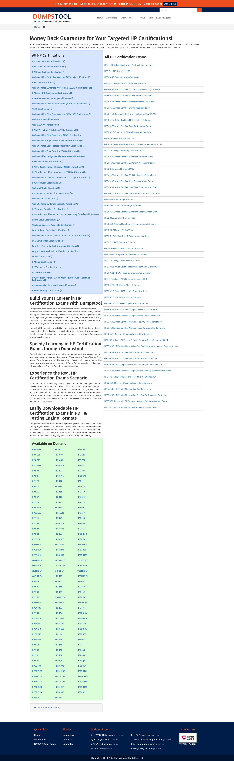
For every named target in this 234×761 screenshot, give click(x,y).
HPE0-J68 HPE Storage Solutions (119, 199)
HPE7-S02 (59, 639)
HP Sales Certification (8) (44, 262)
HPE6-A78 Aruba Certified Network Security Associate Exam (132, 193)
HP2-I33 (81, 497)
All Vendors (111, 17)
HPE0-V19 (81, 476)
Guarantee (68, 743)
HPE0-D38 (82, 534)
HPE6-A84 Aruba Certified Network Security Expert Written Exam (134, 328)
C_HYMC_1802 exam (102, 734)
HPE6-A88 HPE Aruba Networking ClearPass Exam (127, 389)
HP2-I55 (35, 534)
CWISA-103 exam (100, 743)
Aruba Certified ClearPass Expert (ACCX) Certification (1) (58, 135)
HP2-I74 (58, 613)
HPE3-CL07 (37, 681)
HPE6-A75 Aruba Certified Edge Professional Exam (127, 126)
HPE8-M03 (82, 555)
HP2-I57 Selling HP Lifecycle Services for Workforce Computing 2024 (136, 340)
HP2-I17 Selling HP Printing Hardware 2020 (124, 150)
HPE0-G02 (36, 539)
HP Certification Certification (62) (47, 161)
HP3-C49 (59, 455)
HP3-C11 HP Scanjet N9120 (117, 71)
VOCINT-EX (37, 576)
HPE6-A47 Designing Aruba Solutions (121, 77)
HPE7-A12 (59, 697)
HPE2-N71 (36, 602)
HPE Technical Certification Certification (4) (52, 193)
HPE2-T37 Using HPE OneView (118, 230)
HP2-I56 (58, 534)
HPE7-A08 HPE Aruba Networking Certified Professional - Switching (135, 395)
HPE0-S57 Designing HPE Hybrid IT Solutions (125, 83)
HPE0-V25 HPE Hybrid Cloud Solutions (122, 285)
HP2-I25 (81, 486)
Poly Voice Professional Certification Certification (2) (56, 251)
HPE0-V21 (36, 507)
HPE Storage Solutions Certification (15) (50, 209)
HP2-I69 (81, 592)
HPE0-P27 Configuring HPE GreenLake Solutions (126, 236)
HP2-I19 (58, 481)
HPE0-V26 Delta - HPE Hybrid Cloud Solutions (125, 291)
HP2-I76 (58, 645)
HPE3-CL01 (37, 671)
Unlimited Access (128, 17)
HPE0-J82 (81, 660)
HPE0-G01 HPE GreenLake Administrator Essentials (128, 273)
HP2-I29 (81, 502)
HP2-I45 (58, 518)
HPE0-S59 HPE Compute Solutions (120, 242)
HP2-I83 (81, 655)
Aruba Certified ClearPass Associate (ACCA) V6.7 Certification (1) (61, 114)
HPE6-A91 (81, 692)
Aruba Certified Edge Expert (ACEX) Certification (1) (56, 151)
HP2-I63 (35, 587)
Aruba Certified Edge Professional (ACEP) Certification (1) (58, 146)
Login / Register (163, 17)
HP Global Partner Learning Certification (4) (52, 98)
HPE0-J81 (59, 660)
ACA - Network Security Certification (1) (50, 230)
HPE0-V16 (59, 476)
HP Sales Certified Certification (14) (48, 61)
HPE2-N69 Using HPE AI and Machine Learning (126, 254)
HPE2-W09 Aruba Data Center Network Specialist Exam (130, 224)
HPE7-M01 (59, 602)
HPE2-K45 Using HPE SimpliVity (119, 169)
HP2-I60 (58, 581)
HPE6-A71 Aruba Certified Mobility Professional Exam (129, 101)
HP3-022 (59, 449)
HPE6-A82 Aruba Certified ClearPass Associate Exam (128, 181)
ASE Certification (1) (41, 272)
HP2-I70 (35, 597)
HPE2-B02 (82, 539)
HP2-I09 (35, 471)
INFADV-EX (37, 560)
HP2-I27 (35, 492)
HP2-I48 (36, 523)
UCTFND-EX (60, 565)
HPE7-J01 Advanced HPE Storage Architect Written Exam (130, 407)
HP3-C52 (36, 460)
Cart (151, 17)
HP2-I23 (35, 486)
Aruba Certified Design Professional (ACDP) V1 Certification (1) (61, 103)
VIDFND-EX (37, 571)
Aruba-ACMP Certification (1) (45, 125)
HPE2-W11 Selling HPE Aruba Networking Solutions (128, 334)
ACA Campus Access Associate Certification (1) (53, 225)
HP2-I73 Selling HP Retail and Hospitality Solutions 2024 (130, 376)
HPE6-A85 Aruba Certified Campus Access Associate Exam (131, 309)
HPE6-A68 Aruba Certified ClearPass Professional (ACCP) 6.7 (132, 89)
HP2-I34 (35, 502)
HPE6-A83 (59, 513)
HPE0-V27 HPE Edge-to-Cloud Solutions (123, 297)
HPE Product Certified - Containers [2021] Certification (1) (59, 172)
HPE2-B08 (36, 618)
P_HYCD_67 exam (100, 739)
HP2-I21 (80, 481)
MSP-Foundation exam (143, 743)
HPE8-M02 (59, 555)
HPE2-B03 (36, 544)
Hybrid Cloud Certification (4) (46, 220)
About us (67, 739)
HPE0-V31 (81, 666)
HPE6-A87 (36, 623)
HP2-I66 (81, 587)
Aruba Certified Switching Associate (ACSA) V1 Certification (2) (61, 77)
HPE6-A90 (59, 692)
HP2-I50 (35, 529)
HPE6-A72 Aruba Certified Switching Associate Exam (128, 156)
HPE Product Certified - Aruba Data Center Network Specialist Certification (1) (61, 279)
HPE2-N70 (59, 550)
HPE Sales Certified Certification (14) (49, 72)
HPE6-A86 (82, 618)
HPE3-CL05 (60, 676)
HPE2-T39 (81, 634)
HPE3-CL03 (82, 671)
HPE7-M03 (36, 608)
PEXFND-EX (60, 597)
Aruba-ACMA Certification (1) (45, 119)
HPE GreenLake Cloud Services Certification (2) (54, 285)
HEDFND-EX (82, 576)
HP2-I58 (58, 608)
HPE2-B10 (36, 634)
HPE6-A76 (59, 465)
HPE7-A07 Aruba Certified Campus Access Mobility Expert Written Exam (137, 370)
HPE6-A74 (36, 465)
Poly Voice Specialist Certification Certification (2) (55, 246)
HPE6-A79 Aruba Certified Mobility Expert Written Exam (130, 175)
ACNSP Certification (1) (42, 256)
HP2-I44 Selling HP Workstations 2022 (122, 260)
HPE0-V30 (59, 666)
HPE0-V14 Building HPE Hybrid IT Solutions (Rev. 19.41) (130, 114)
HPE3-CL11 (59, 687)
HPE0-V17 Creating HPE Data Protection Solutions (127, 132)
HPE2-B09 (59, 618)
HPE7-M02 (82, 602)
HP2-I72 (35, 613)
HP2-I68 (58, 592)
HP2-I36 (58, 507)
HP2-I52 (58, 576)
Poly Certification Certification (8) (48, 241)
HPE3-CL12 (82, 687)
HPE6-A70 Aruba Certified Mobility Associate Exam (127, 95)
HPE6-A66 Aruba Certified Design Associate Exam (127, 107)
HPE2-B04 (59, 544)
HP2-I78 (35, 650)
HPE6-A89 (59, 623)
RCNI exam (97, 748)
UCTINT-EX (82, 565)
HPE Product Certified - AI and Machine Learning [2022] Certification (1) (65, 214)
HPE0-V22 (81, 507)
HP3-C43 (36, 455)
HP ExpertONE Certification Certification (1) (52, 93)
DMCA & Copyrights (45, 743)
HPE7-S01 (36, 639)
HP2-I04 (36, 476)
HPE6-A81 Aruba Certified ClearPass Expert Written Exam (131, 187)
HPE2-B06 (36, 550)
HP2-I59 (35, 581)
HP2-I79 (58, 650)
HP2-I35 (58, 502)
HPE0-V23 (36, 513)
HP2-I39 (81, 513)
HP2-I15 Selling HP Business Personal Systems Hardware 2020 (133, 144)
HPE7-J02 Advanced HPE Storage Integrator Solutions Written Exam (135, 401)
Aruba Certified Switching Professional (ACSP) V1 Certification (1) (62, 88)
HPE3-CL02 (60, 671)
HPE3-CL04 (37, 676)
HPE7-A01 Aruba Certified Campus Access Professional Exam (132, 315)
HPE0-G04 (82, 613)
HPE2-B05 (82, 544)
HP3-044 (81, 449)
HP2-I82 (58, 655)
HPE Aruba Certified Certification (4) (49, 66)
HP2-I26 (58, 492)
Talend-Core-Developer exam (146, 739)
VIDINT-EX (59, 571)
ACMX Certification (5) (42, 109)
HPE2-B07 (81, 597)
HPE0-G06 (82, 629)
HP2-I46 (81, 518)
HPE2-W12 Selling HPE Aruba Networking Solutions (128, 383)
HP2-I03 (81, 471)
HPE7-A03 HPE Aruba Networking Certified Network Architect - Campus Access (141, 346)
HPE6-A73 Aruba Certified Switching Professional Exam (129, 162)
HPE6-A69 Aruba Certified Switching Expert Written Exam (131, 211)
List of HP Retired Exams (47, 707)
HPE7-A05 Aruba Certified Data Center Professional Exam (130, 358)
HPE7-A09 (81, 623)
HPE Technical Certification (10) (46, 267)
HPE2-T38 (81, 550)
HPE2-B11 (59, 634)
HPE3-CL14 (37, 692)
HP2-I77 (80, 645)
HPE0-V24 (59, 523)
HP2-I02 (58, 471)
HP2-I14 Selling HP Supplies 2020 (119, 138)
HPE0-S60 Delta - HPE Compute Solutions (123, 248)
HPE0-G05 (59, 629)
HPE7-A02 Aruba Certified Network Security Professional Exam (133, 321)
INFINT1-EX (82, 560)
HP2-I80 (81, 650)
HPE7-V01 (81, 639)
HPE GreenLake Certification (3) (46, 183)
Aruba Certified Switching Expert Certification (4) (55, 204)
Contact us (68, 734)
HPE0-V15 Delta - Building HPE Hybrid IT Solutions (127, 120)
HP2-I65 (58, 587)
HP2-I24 (58, 486)
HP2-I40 (36, 518)
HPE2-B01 (59, 529)
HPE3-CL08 (60, 681)
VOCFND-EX (82, 571)
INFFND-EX (60, 560)
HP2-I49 (81, 523)
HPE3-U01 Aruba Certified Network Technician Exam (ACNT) (132, 266)
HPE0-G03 (59, 539)
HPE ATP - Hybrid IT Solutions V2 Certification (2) (55, 130)
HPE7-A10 (36, 629)
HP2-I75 (35, 645)
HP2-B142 (36, 449)
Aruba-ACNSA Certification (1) (46, 188)
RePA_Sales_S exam (141, 748)
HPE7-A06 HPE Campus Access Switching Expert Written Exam (133, 364)
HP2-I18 (35, 481)
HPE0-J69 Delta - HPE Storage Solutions (122, 205)
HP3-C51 (81, 455)
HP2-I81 (35, 655)
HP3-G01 (59, 460)
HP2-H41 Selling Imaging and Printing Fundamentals (128, 65)
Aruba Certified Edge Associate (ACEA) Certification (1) (57, 140)
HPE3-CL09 (82, 681)
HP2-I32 (58, 497)
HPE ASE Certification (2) (43, 82)
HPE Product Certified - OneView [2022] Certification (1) (58, 167)
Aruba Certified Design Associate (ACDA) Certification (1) (58, 156)
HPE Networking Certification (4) (47, 290)
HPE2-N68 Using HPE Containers (119, 217)
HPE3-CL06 (82, 676)
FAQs (142, 17)
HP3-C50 (81, 460)
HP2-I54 (81, 529)
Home (100, 17)
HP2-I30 (81, 492)
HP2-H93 (81, 465)
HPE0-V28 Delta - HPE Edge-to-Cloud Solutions (126, 303)
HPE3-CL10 (37, 687)
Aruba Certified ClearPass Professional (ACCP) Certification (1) (61, 177)
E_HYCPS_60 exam (141, 734)
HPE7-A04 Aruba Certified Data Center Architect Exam (129, 352)
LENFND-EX (37, 565)
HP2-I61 (80, 581)
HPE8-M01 (37, 555)
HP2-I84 (36, 660)
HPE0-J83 (36, 666)
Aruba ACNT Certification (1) (45, 198)
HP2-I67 (35, 592)
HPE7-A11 (36, 697)
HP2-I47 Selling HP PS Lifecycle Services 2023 (125, 279)
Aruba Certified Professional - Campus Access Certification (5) (61, 235)
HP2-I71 (80, 608)
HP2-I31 (35, 497)
